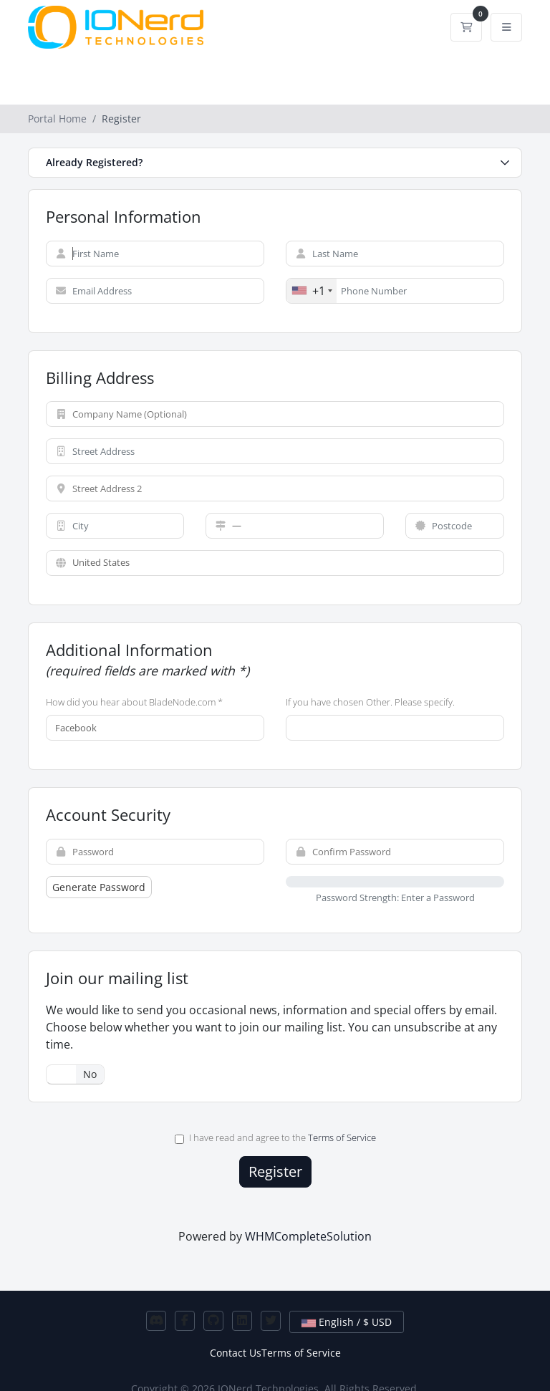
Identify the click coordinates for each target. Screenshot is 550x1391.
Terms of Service (342, 1137)
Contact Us (235, 1352)
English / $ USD (346, 1322)
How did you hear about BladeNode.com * (134, 702)
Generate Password (98, 887)
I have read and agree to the (275, 1137)
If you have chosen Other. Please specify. (370, 702)
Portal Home (57, 118)
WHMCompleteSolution (308, 1236)
